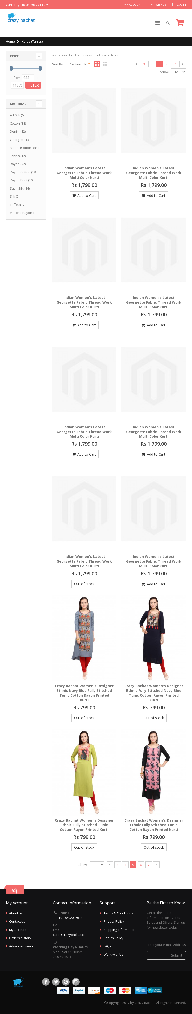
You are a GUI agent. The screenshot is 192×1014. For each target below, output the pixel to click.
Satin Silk (17, 188)
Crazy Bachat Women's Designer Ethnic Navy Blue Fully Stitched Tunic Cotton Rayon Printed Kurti (84, 692)
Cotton (15, 123)
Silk (12, 196)
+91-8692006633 (70, 917)
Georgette (18, 139)
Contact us (17, 921)
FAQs (108, 946)
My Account (133, 4)
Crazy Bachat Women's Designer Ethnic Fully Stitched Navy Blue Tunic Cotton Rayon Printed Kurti (153, 692)
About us (16, 913)
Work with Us (114, 954)
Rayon (15, 164)
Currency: (13, 4)
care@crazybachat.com (70, 934)
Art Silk (15, 115)
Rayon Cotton (20, 172)
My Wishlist (159, 4)
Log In (181, 4)
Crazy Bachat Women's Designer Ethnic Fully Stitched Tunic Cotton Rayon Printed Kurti (84, 825)
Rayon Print (19, 180)
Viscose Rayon (21, 212)
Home (10, 41)
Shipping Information (120, 929)
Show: (164, 71)
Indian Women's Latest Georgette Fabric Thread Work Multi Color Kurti (84, 173)
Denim (15, 131)
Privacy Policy (114, 921)
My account (17, 929)
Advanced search (22, 946)
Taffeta (15, 204)
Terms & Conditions (118, 913)
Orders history (20, 938)
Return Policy (114, 938)
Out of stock (84, 583)
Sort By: (58, 64)
